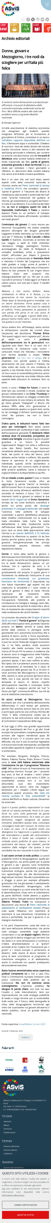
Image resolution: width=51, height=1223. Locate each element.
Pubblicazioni (9, 1132)
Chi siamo (7, 1115)
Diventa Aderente (11, 1146)
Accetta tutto (25, 1215)
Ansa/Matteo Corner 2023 (32, 1024)
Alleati (6, 1125)
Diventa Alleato (10, 1150)
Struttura (8, 1128)
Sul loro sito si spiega (29, 357)
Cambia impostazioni (25, 1205)
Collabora (8, 1153)
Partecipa (7, 1140)
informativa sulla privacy (13, 1195)
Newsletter (7, 1161)
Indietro (25, 1037)
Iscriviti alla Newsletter (14, 1167)
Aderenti (7, 1121)
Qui (3, 1188)
